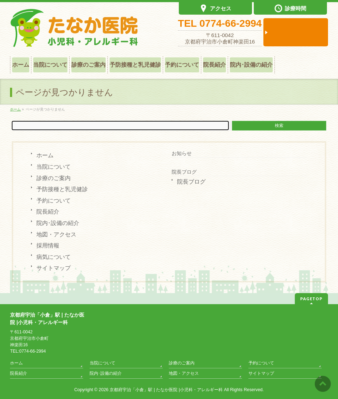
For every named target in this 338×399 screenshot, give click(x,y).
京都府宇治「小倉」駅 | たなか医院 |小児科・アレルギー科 (166, 389)
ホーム (45, 155)
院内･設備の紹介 (57, 223)
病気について (53, 257)
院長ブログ (184, 172)
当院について (53, 167)
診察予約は (295, 32)
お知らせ (182, 153)
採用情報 (47, 245)
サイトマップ (53, 268)
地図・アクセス (56, 234)
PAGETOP (311, 298)
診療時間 (290, 9)
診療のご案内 (53, 178)
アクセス (216, 9)
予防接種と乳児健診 (62, 189)
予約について (53, 201)
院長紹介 (47, 212)
